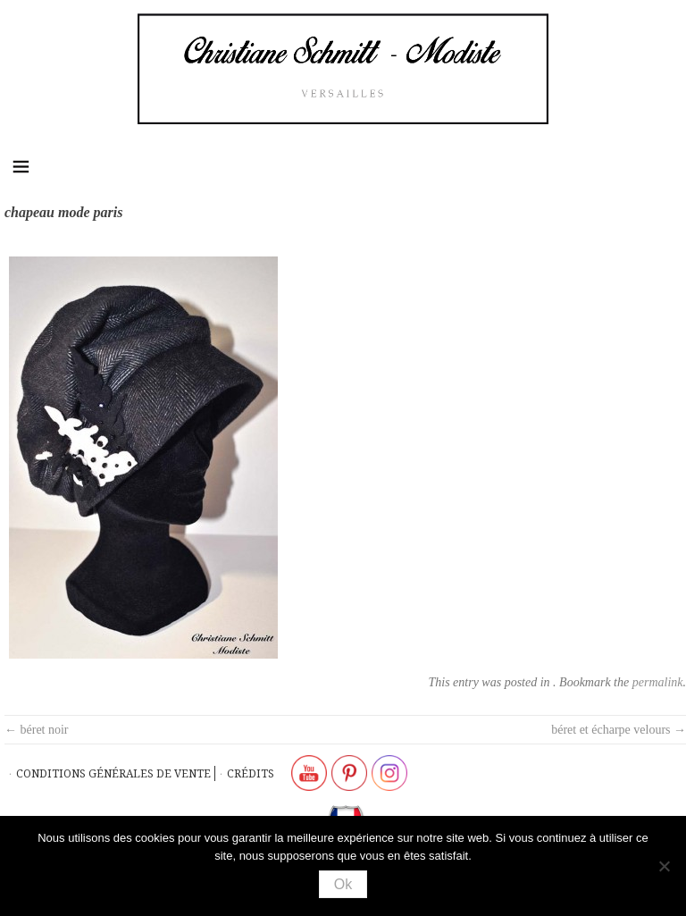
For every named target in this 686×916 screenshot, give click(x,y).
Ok (343, 884)
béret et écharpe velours (618, 729)
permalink (657, 682)
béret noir (36, 729)
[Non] (664, 866)
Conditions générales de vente (113, 773)
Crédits (250, 773)
